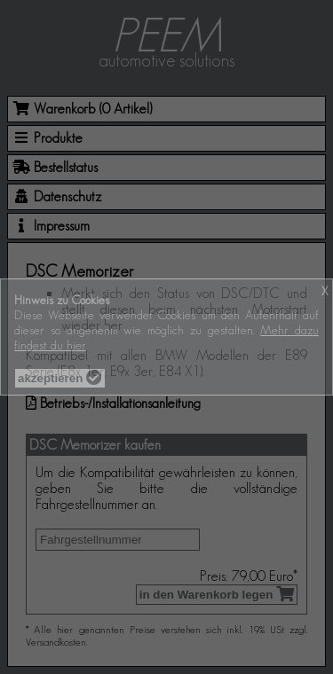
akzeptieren (60, 378)
